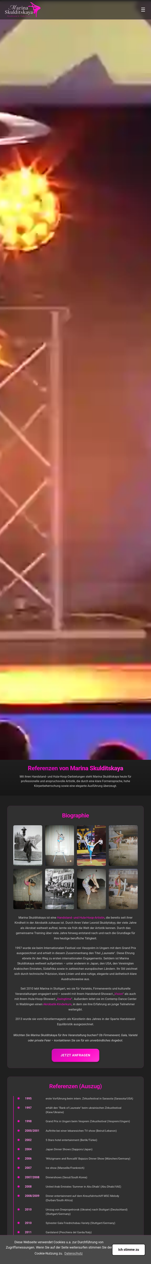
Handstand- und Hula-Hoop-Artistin (80, 917)
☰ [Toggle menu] (143, 10)
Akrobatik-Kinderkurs (57, 1004)
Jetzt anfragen (75, 1055)
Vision (118, 993)
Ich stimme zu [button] (128, 1249)
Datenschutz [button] (73, 1253)
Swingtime (64, 999)
